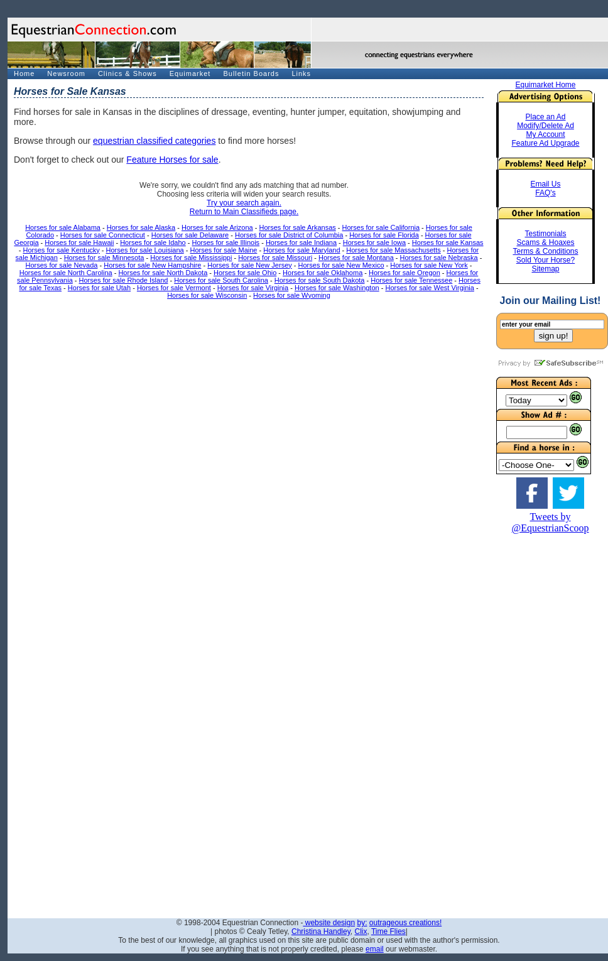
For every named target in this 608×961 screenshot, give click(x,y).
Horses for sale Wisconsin (207, 295)
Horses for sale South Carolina (221, 280)
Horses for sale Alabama (62, 227)
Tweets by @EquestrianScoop (550, 522)
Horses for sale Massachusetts (393, 250)
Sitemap (545, 268)
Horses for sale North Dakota (162, 272)
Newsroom (66, 73)
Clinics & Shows (127, 73)
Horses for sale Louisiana (145, 250)
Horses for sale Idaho (153, 242)
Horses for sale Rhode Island (123, 280)
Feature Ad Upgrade (545, 143)
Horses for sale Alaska (141, 227)
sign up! (553, 335)
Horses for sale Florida (384, 235)
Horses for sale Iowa (374, 242)
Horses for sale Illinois (226, 242)
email (375, 949)
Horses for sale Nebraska (439, 257)
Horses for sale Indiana (301, 242)
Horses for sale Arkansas (297, 227)
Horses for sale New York (429, 265)
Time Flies (388, 931)
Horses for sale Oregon (404, 272)
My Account (545, 134)
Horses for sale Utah (99, 287)
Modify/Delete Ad (545, 125)
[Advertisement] (550, 722)
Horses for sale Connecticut (102, 235)
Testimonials (545, 233)
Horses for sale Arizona (217, 227)
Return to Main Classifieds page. (244, 211)
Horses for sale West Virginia (429, 287)
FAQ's (545, 192)
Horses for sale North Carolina (65, 272)
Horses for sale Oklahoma (322, 272)
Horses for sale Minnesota (104, 257)
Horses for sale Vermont (174, 287)
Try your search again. (244, 202)
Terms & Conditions (545, 251)
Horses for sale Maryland (301, 250)
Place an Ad (545, 116)
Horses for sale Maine (223, 250)
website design (329, 922)
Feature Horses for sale (172, 160)
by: (362, 922)
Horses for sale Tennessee (411, 280)
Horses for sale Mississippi (191, 257)
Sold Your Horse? (545, 260)
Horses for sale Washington (337, 287)
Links (301, 73)
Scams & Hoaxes (545, 242)
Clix (360, 931)
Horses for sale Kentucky (61, 250)
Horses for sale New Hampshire (152, 265)
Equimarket (190, 73)
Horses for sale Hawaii (79, 242)
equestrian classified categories (154, 141)
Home (24, 73)
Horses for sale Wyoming (291, 295)
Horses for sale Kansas (448, 242)
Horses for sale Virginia (253, 287)
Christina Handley (320, 931)
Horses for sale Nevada (61, 265)
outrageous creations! (405, 922)
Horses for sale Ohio (245, 272)
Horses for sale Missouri (275, 257)
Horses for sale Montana (356, 257)
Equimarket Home (545, 84)
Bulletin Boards (251, 73)
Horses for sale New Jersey (249, 265)
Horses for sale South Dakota (319, 280)
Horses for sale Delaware (190, 235)
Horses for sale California (381, 227)
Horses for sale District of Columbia (289, 235)
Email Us (545, 184)
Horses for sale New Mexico (341, 265)
